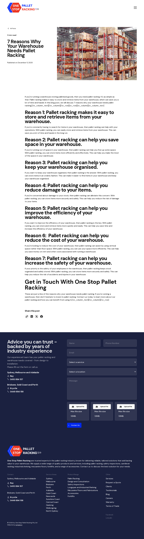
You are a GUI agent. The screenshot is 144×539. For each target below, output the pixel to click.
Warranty (110, 502)
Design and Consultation (78, 481)
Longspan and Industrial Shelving (82, 487)
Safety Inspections (76, 484)
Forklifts (71, 496)
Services (109, 478)
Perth (48, 487)
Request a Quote (113, 482)
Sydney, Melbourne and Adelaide (23, 372)
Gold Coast (51, 493)
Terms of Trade (112, 506)
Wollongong (51, 508)
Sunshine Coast (53, 499)
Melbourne (51, 481)
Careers (109, 498)
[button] (135, 8)
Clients (109, 486)
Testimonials (111, 490)
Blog (107, 494)
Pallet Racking (74, 478)
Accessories (73, 493)
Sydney (49, 478)
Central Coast (52, 502)
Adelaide (50, 490)
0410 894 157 (16, 486)
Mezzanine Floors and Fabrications (83, 490)
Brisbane (50, 484)
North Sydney (52, 511)
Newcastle (50, 496)
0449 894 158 (16, 500)
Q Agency (19, 525)
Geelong (49, 505)
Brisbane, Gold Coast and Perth (22, 385)
